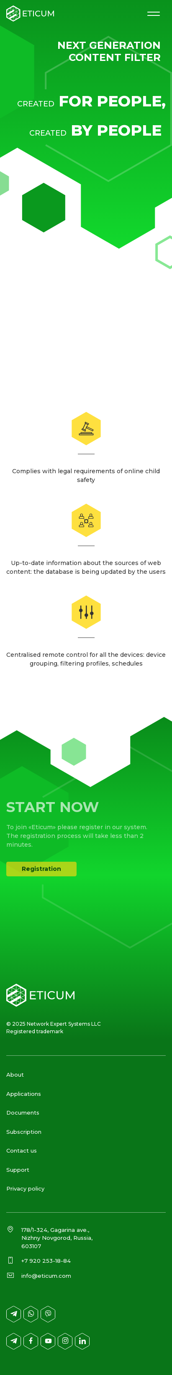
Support (17, 1169)
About (15, 1074)
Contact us (21, 1150)
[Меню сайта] (153, 13)
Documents (22, 1112)
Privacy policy (25, 1188)
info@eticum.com (46, 1275)
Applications (23, 1093)
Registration (41, 869)
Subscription (23, 1131)
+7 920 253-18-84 (46, 1260)
